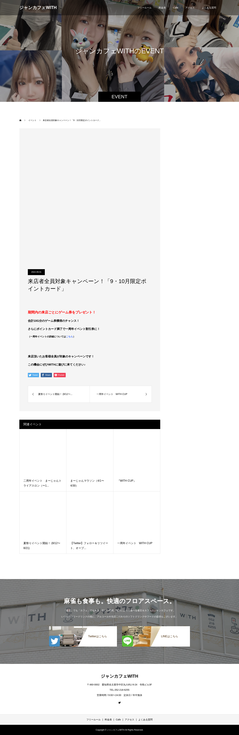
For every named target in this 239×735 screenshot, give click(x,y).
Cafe (175, 7)
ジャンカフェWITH (38, 7)
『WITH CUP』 (126, 480)
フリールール (144, 7)
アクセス (190, 7)
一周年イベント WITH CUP (134, 543)
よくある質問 (209, 7)
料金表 (162, 7)
